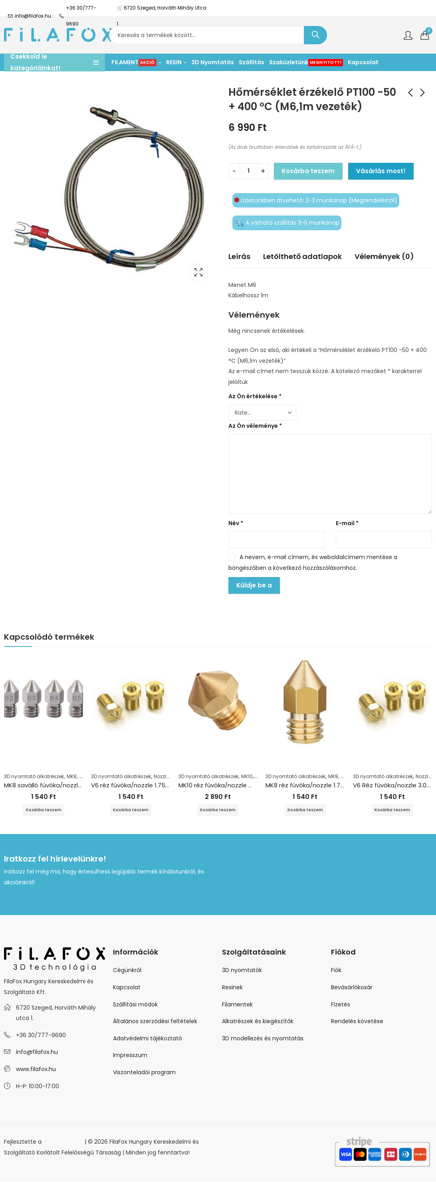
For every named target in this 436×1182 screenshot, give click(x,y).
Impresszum (130, 1056)
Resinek (232, 988)
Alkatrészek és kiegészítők (257, 1022)
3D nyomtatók (242, 971)
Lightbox (198, 272)
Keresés (315, 35)
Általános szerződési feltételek (155, 1022)
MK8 (72, 776)
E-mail (347, 523)
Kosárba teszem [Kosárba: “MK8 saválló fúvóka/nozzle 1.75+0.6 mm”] (43, 810)
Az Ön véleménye (255, 426)
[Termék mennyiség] (249, 171)
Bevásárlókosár (352, 988)
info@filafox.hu (37, 1053)
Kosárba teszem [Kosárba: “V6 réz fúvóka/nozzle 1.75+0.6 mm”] (131, 810)
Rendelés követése (357, 1022)
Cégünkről (127, 971)
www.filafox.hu (36, 1070)
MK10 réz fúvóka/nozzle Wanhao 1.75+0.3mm (244, 785)
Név (235, 523)
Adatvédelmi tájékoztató (147, 1039)
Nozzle (161, 776)
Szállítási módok (135, 1005)
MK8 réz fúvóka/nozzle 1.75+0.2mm (317, 785)
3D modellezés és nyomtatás (262, 1039)
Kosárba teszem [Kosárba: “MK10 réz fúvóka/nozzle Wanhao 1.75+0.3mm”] (218, 810)
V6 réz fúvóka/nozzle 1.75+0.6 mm (141, 785)
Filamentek (237, 1005)
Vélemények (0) (384, 256)
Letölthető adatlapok (302, 256)
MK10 (247, 776)
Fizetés (340, 1005)
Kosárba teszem (308, 171)
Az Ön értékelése (254, 396)
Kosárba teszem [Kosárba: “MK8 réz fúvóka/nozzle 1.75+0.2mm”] (305, 810)
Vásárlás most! (381, 171)
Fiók (336, 971)
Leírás (239, 256)
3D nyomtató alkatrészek (34, 776)
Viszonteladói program (144, 1073)
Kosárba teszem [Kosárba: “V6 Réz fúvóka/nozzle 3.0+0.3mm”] (392, 810)
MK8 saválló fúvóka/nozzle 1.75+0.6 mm (62, 785)
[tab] (239, 256)
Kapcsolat (127, 988)
